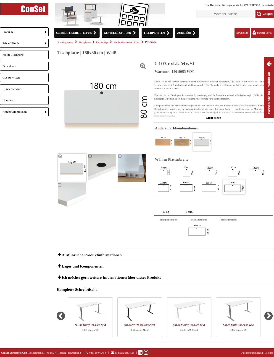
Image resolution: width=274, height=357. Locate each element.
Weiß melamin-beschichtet (127, 42)
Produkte (26, 33)
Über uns (8, 100)
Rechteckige (102, 42)
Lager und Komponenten (82, 266)
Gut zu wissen (11, 77)
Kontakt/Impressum (26, 113)
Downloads (9, 66)
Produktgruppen (65, 42)
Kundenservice (12, 89)
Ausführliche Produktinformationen (91, 255)
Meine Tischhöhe (13, 54)
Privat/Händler (26, 45)
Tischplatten (85, 42)
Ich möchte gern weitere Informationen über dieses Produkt (111, 277)
